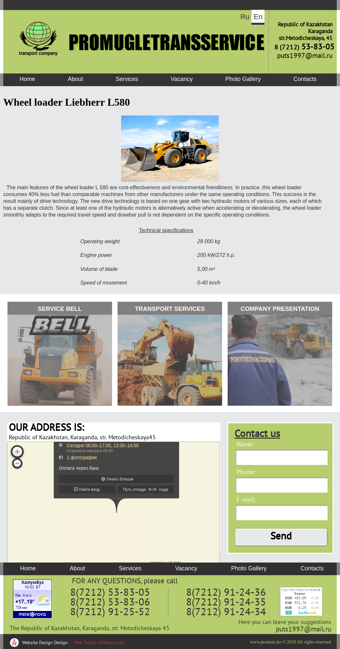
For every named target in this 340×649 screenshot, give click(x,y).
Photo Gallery (243, 79)
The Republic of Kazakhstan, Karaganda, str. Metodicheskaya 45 (90, 628)
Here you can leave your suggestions (284, 622)
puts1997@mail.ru (303, 630)
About (75, 79)
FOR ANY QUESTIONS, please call (125, 581)
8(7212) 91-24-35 (226, 602)
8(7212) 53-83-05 (110, 593)
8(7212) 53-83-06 (110, 602)
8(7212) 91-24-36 (226, 593)
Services (127, 79)
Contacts (305, 79)
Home (27, 79)
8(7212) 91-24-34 (226, 612)
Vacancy (182, 79)
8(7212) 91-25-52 (110, 612)
